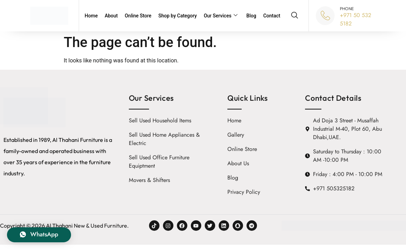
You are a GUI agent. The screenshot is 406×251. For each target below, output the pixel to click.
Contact (271, 15)
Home (91, 15)
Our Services (220, 16)
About (111, 15)
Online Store (138, 15)
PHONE (347, 8)
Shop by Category (177, 15)
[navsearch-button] (295, 16)
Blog (251, 15)
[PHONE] (325, 15)
